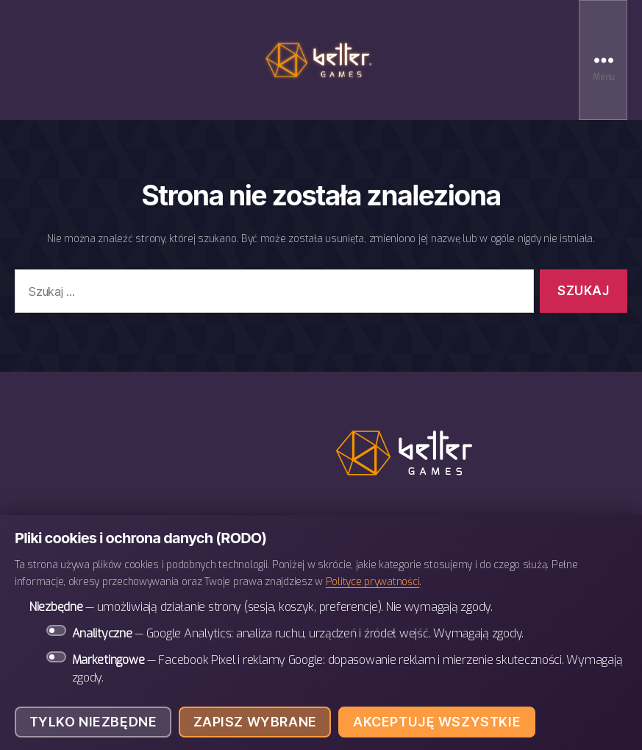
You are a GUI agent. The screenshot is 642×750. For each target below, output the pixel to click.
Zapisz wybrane (255, 721)
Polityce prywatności (373, 581)
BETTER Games (321, 60)
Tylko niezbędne (93, 721)
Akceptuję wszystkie (437, 721)
